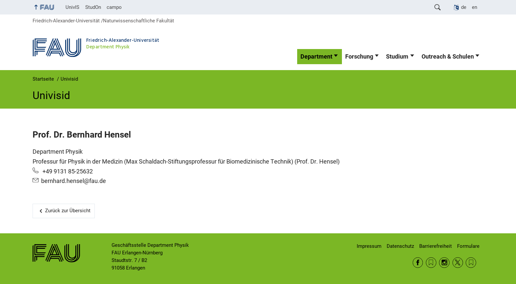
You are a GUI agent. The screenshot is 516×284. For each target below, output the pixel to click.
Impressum (369, 246)
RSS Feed (431, 262)
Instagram (444, 262)
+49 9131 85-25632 (67, 171)
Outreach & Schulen (448, 56)
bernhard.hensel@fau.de (73, 181)
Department (316, 56)
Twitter (457, 262)
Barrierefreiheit (435, 246)
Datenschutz (400, 246)
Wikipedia (471, 262)
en (474, 7)
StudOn (93, 7)
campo (114, 7)
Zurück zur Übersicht (67, 211)
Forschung (359, 56)
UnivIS (72, 7)
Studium (397, 56)
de (463, 7)
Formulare (468, 246)
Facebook (418, 262)
